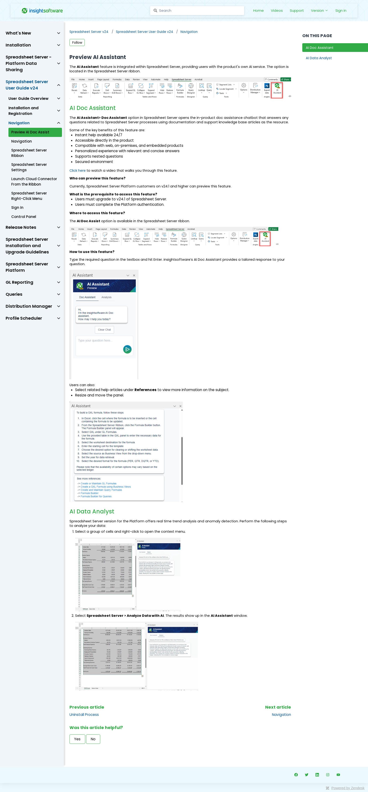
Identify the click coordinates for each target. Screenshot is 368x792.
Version (319, 10)
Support (297, 10)
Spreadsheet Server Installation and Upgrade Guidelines (27, 245)
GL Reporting (19, 282)
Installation (18, 45)
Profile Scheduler (24, 318)
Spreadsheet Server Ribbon (29, 153)
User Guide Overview (28, 98)
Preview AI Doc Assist (30, 132)
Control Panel (23, 216)
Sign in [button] (340, 10)
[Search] (197, 10)
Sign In (17, 207)
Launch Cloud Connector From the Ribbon (34, 181)
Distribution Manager (29, 306)
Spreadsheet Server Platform (27, 267)
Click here (77, 170)
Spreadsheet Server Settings (29, 167)
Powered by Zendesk (347, 788)
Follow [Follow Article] (77, 42)
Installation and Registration (23, 110)
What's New (18, 33)
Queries (14, 294)
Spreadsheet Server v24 (88, 32)
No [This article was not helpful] (93, 739)
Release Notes (21, 227)
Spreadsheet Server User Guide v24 (144, 32)
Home (258, 10)
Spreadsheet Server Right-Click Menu (29, 196)
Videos (277, 10)
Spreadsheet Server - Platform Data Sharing (29, 63)
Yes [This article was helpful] (77, 739)
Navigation (189, 32)
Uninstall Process (84, 714)
